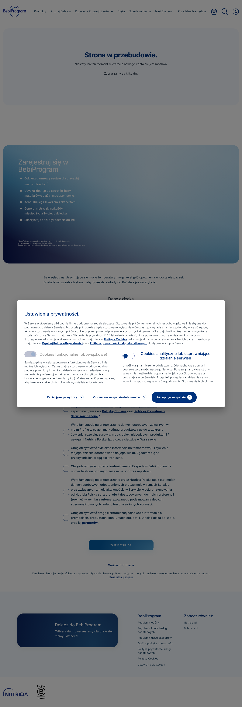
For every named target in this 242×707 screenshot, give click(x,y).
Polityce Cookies (115, 339)
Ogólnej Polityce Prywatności (62, 343)
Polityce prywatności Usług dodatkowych (118, 343)
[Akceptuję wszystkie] (174, 397)
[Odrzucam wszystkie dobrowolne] (119, 397)
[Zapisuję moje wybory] (64, 397)
